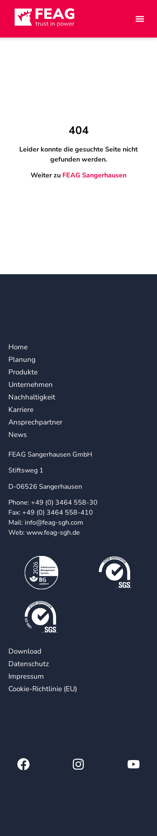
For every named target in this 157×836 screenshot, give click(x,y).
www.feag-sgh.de (53, 532)
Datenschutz (28, 664)
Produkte (23, 372)
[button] (126, 19)
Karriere (20, 409)
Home (18, 347)
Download (24, 651)
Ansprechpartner (31, 422)
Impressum (26, 676)
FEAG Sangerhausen (94, 175)
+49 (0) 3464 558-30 (64, 502)
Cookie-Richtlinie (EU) (42, 689)
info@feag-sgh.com (54, 522)
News (17, 434)
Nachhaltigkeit (31, 397)
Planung (22, 359)
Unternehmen (30, 384)
